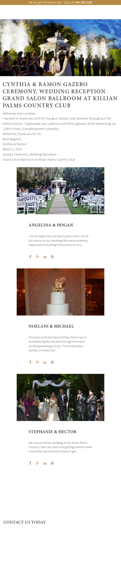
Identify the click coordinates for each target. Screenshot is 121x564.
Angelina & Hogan (51, 225)
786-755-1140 (83, 2)
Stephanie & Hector (52, 432)
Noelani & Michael (51, 327)
